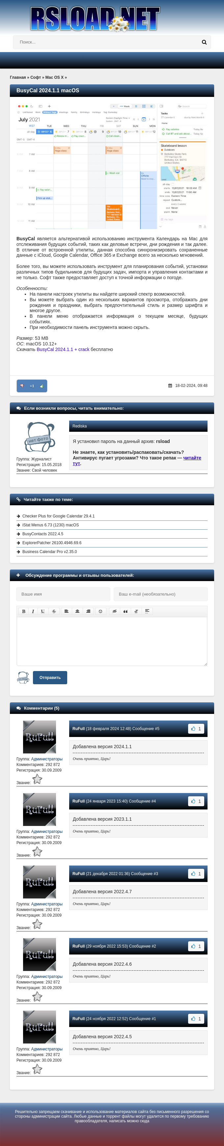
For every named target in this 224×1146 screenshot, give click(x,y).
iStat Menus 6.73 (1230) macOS (50, 525)
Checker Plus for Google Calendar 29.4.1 (58, 516)
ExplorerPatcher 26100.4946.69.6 (51, 543)
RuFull (78, 728)
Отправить (50, 677)
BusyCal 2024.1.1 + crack (63, 349)
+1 (32, 386)
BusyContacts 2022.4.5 (42, 534)
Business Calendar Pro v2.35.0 (49, 551)
